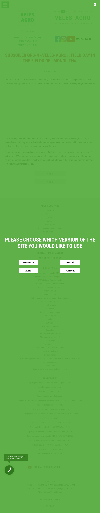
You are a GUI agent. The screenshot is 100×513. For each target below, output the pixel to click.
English (28, 271)
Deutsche (70, 271)
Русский (70, 263)
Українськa (28, 263)
